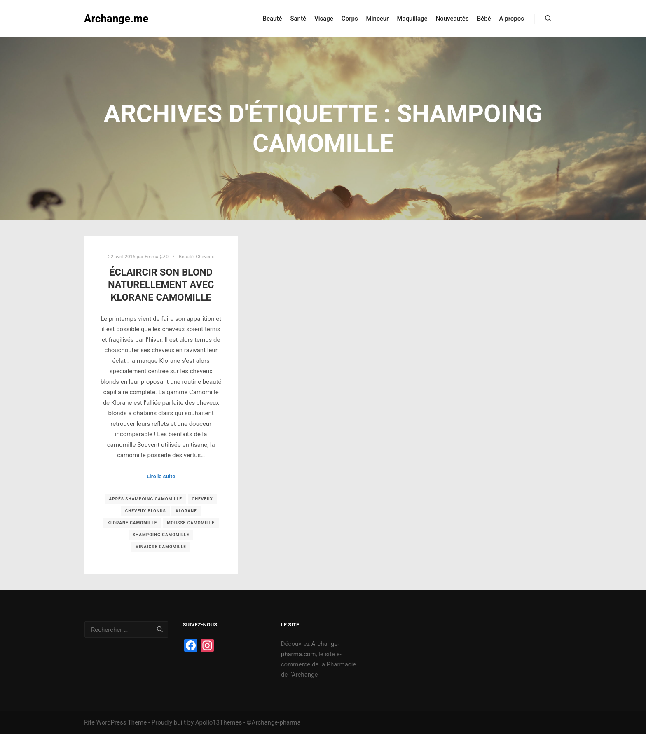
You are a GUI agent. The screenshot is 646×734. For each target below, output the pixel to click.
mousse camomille (191, 523)
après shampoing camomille (145, 499)
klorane (186, 511)
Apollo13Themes (218, 722)
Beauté (186, 256)
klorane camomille (132, 523)
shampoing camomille (161, 535)
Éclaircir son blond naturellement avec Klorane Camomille (161, 284)
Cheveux (205, 256)
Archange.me (116, 18)
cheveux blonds (145, 511)
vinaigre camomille (161, 547)
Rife (89, 722)
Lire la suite (161, 476)
